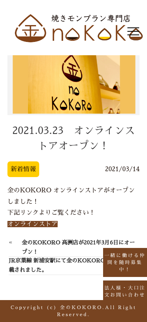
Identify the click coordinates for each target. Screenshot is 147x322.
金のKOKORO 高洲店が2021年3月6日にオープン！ (78, 247)
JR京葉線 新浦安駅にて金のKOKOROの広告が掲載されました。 (70, 265)
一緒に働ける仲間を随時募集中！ (124, 262)
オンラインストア (32, 224)
